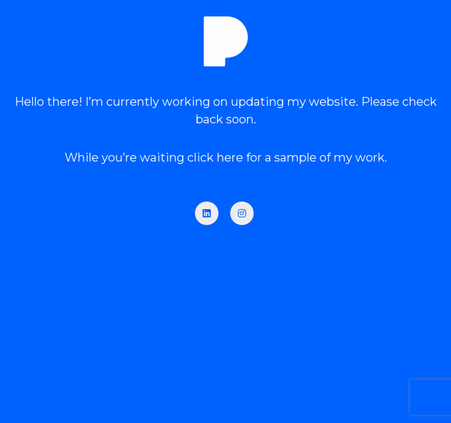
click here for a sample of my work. (287, 157)
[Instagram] (242, 213)
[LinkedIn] (206, 213)
